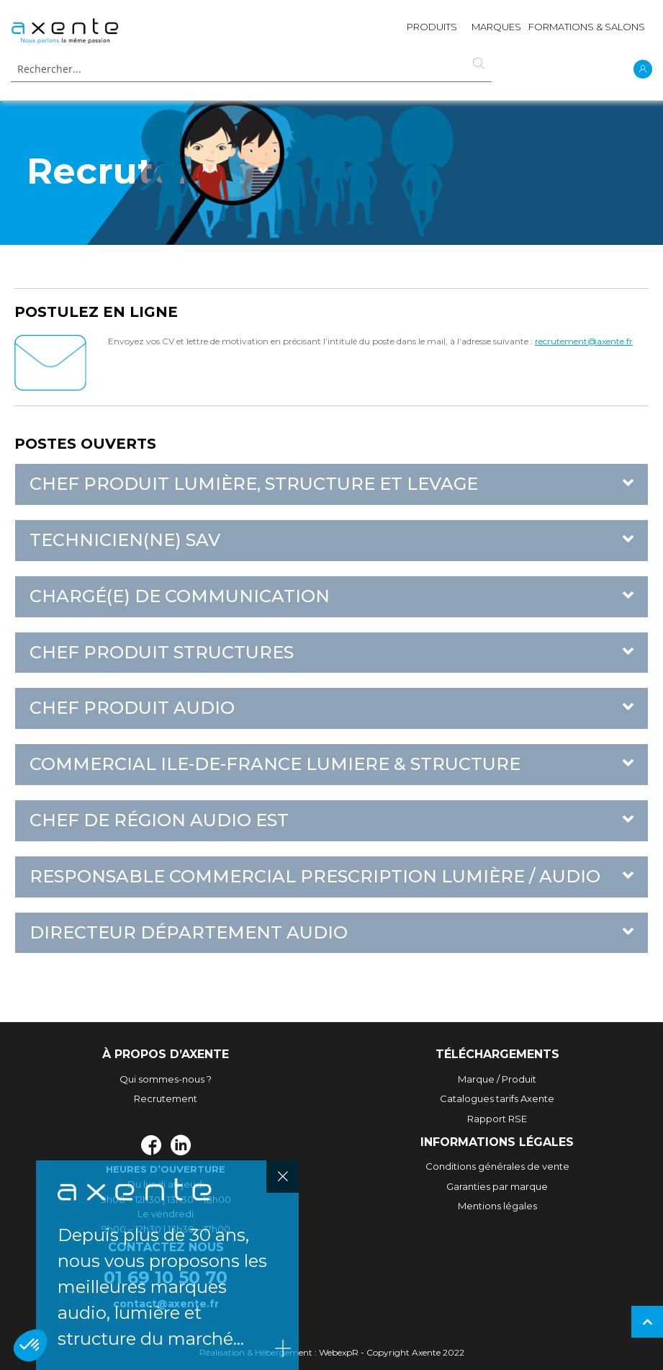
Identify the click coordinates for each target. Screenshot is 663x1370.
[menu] (526, 30)
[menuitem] (432, 30)
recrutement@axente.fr (584, 341)
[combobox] (251, 69)
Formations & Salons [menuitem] (586, 26)
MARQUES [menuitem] (496, 26)
